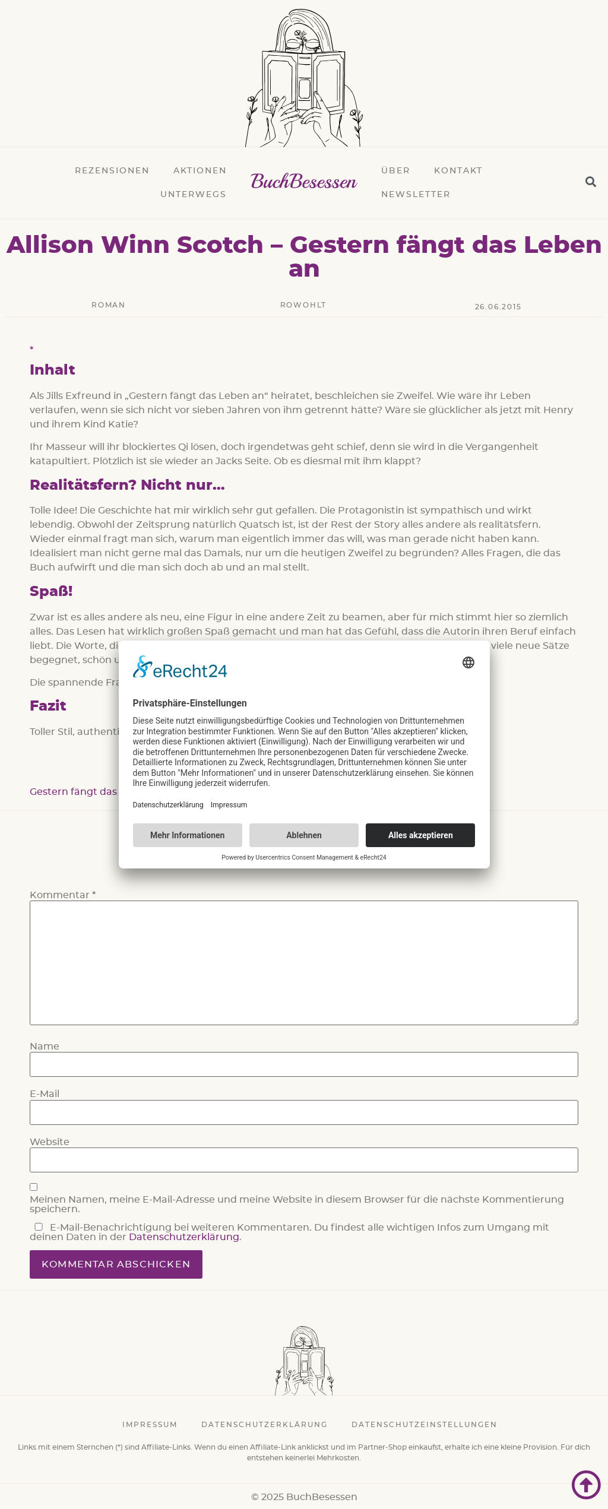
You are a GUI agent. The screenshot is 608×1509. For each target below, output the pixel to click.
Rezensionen (112, 171)
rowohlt (303, 305)
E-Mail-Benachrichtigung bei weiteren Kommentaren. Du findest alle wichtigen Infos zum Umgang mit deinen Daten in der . (289, 1232)
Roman (108, 305)
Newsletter (416, 195)
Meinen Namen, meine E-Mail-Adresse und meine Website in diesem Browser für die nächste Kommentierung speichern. (297, 1204)
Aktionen (200, 171)
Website (49, 1142)
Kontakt (458, 171)
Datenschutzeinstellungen (425, 1424)
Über (395, 171)
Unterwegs (193, 195)
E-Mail (44, 1094)
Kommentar (63, 895)
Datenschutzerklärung (184, 1237)
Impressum (150, 1424)
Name (44, 1046)
